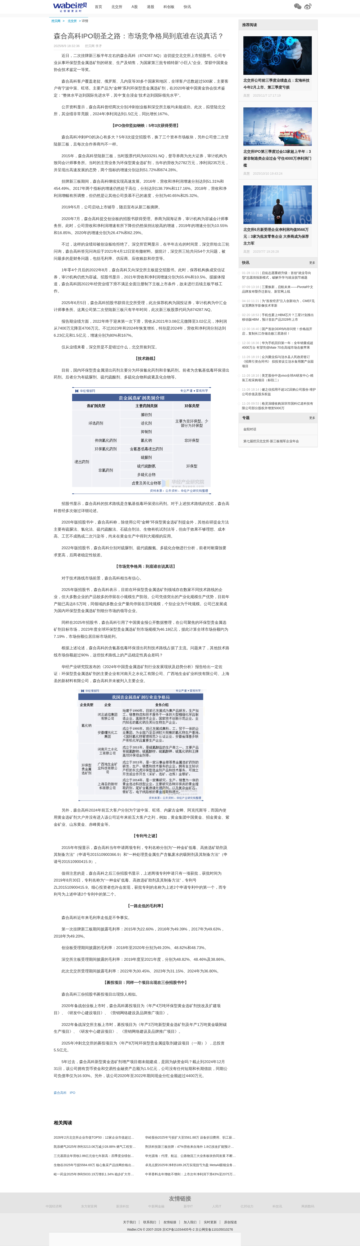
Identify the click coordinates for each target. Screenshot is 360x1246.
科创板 (168, 7)
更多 (312, 262)
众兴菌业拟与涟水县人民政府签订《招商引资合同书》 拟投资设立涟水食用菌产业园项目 (278, 361)
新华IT (188, 1206)
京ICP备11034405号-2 (178, 1229)
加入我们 (190, 1222)
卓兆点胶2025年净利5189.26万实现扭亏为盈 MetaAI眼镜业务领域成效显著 (198, 1165)
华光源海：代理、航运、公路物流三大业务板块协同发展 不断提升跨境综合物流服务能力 (208, 1156)
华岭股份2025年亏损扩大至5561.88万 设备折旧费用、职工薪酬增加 (193, 1137)
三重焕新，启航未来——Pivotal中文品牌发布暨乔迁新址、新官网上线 (277, 289)
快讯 (187, 7)
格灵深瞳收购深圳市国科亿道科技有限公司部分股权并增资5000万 (277, 406)
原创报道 (230, 1222)
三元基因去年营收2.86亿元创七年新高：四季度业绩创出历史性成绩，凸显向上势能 (113, 1156)
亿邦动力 (247, 1206)
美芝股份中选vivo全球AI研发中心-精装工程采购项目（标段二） (277, 378)
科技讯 (277, 1206)
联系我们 (149, 1222)
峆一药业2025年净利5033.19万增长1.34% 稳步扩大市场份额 (97, 1174)
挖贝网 (55, 21)
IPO (72, 1093)
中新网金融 (156, 1206)
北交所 (116, 7)
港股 (150, 7)
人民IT (216, 1206)
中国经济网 (54, 1206)
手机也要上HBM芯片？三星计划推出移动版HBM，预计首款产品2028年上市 (278, 317)
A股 (135, 7)
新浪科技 (122, 1206)
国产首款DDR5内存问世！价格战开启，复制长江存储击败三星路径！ (277, 331)
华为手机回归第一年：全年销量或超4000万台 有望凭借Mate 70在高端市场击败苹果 (277, 345)
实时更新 (210, 1222)
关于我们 (129, 1222)
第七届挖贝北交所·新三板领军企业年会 (271, 441)
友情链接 (169, 1222)
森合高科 (60, 1093)
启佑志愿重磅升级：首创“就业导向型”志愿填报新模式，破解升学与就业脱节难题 (276, 275)
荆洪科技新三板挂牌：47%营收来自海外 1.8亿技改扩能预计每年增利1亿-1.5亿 (201, 1146)
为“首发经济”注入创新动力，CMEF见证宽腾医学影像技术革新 (278, 303)
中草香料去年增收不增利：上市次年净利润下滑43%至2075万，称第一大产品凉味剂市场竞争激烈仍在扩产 (221, 1174)
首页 (98, 7)
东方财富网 (89, 1206)
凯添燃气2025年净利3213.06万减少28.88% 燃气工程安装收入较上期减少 (106, 1146)
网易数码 (307, 1206)
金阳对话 (249, 429)
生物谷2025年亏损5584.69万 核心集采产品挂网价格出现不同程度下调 (104, 1165)
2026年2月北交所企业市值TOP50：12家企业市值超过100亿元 (98, 1137)
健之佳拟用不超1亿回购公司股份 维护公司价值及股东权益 (279, 392)
